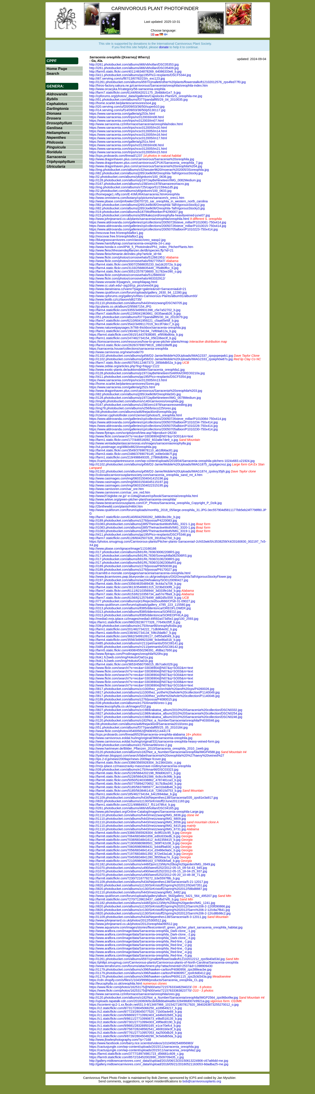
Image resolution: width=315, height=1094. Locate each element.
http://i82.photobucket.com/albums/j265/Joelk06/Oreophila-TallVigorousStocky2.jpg (147, 205)
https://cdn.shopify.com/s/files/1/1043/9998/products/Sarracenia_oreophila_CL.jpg (146, 980)
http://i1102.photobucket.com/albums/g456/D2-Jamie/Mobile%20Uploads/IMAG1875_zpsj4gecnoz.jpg (160, 464)
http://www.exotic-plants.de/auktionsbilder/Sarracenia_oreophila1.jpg (137, 369)
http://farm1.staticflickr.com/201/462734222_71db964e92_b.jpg (133, 629)
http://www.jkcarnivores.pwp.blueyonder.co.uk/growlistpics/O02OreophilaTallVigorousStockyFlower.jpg (160, 576)
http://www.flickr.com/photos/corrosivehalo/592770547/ (127, 261)
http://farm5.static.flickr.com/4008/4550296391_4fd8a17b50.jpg (133, 650)
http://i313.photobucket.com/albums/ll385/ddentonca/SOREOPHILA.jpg (139, 615)
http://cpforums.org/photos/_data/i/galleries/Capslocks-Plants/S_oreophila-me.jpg (145, 96)
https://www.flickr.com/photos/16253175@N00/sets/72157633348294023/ (140, 987)
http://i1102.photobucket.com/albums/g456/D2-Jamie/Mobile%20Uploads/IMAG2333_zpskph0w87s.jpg (161, 359)
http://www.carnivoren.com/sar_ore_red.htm (119, 492)
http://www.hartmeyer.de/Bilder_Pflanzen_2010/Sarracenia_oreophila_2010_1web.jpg (149, 748)
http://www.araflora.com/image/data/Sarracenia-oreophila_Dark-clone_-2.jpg (142, 934)
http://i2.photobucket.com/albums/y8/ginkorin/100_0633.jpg (130, 190)
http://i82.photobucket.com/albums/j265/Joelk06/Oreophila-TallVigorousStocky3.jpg (147, 208)
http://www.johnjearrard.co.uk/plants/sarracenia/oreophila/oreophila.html (139, 219)
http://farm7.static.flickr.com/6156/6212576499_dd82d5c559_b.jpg (135, 597)
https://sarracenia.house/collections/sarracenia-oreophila (128, 348)
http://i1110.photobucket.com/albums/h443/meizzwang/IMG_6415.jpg (137, 825)
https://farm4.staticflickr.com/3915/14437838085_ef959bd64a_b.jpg (136, 334)
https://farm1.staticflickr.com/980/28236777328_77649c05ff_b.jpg (134, 622)
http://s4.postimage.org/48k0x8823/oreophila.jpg (122, 447)
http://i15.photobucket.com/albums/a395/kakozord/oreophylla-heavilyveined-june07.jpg (149, 215)
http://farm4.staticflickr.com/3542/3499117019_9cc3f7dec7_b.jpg (134, 324)
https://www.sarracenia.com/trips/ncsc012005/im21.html (128, 148)
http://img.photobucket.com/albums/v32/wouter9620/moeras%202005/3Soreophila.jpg (149, 169)
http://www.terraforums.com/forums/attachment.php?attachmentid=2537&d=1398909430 (150, 966)
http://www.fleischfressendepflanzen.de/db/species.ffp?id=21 (131, 250)
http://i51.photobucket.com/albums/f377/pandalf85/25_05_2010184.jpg (138, 727)
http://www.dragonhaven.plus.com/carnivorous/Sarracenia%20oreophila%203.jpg (145, 390)
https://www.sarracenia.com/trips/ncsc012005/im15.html (128, 152)
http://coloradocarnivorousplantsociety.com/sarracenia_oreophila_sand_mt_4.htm (145, 475)
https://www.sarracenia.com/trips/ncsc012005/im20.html (128, 127)
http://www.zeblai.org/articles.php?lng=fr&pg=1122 (124, 366)
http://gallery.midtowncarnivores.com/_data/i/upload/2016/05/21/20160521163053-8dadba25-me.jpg (158, 1064)
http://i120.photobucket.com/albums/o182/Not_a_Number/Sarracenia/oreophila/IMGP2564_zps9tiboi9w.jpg (163, 997)
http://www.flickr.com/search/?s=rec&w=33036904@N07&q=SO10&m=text (141, 685)
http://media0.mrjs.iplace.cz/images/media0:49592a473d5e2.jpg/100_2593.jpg (143, 618)
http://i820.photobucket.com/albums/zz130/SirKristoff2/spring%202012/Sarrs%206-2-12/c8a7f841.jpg (159, 910)
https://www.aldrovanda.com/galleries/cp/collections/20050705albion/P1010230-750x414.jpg (153, 429)
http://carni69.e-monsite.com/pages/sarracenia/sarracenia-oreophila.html (139, 573)
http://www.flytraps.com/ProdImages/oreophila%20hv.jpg (128, 654)
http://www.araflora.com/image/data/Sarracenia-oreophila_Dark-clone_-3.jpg (142, 938)
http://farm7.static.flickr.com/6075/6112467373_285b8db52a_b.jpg (135, 362)
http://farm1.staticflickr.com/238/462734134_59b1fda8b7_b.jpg (132, 632)
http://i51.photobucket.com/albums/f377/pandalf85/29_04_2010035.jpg (138, 99)
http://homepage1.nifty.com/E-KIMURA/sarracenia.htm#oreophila (134, 194)
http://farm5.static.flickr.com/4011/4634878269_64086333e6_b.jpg (135, 71)
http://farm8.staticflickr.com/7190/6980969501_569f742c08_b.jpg (134, 843)
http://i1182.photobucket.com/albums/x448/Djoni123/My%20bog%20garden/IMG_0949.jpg (152, 864)
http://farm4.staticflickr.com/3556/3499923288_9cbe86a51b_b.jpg (134, 639)
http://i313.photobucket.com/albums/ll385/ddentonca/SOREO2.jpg (135, 611)
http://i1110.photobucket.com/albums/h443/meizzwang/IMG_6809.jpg (137, 818)
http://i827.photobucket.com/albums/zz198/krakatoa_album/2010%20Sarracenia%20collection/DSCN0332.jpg (165, 710)
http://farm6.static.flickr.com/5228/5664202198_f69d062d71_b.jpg (135, 773)
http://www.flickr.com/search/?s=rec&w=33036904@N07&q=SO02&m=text (141, 668)
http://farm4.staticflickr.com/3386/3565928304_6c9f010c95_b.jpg (134, 832)
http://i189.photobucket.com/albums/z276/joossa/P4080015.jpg (133, 699)
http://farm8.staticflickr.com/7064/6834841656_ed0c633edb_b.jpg (134, 836)
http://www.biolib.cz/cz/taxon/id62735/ (115, 299)
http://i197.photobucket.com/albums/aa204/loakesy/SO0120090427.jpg (138, 580)
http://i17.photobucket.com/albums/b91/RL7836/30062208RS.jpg (134, 552)
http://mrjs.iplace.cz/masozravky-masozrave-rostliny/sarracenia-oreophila (140, 766)
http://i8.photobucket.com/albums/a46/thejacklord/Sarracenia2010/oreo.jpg (141, 724)
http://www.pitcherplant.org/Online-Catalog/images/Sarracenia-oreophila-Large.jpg (146, 811)
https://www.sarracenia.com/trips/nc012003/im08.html (126, 117)
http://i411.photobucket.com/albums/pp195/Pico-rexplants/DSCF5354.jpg (140, 376)
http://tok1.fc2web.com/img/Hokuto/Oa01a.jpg (121, 657)
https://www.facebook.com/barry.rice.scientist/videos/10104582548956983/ (141, 1043)
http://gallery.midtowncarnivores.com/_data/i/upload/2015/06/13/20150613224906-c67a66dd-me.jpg (158, 1060)
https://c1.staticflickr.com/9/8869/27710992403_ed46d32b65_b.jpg (135, 1015)
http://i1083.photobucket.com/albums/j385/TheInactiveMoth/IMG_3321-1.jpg (142, 524)
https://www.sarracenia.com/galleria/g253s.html (122, 113)
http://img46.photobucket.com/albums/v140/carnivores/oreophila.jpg (136, 401)
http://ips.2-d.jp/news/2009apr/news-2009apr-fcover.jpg (127, 759)
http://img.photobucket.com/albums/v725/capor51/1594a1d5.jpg (133, 187)
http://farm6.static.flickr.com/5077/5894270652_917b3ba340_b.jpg (135, 783)
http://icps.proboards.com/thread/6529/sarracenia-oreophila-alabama (137, 734)
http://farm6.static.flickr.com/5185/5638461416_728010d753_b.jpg (135, 790)
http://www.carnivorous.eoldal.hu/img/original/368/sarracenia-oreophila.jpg (140, 738)
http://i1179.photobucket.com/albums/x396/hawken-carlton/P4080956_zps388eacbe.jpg (150, 969)
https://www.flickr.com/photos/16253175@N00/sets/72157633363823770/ (140, 990)
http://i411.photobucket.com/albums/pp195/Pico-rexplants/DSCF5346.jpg (140, 534)
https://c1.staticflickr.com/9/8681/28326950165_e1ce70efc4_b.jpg (135, 1025)
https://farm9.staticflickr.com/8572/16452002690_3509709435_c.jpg (136, 1057)
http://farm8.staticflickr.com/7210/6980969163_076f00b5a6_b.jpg (134, 860)
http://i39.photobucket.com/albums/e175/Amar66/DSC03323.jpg (133, 769)
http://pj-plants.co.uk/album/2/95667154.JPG (120, 306)
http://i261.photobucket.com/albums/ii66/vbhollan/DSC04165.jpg (134, 808)
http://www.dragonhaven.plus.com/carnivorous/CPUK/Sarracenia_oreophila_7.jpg (146, 162)
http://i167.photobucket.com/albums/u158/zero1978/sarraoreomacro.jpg (139, 183)
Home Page (57, 68)
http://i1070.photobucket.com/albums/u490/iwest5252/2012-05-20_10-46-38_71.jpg (147, 875)
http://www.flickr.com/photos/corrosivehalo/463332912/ (127, 278)
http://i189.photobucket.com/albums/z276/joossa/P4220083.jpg (133, 520)
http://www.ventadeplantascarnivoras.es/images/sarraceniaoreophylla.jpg (140, 443)
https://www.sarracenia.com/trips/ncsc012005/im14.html (128, 131)
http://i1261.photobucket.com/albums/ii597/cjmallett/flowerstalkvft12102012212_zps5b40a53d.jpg (157, 959)
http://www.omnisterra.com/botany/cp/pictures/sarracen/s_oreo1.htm (136, 198)
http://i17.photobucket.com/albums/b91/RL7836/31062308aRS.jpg (135, 562)
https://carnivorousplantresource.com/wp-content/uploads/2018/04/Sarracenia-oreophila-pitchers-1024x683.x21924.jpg (172, 461)
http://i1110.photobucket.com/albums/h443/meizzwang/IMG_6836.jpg (137, 815)
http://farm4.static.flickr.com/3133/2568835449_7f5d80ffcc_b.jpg (133, 268)
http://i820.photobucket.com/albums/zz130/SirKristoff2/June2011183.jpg (139, 801)
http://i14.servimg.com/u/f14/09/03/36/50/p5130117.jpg (127, 110)
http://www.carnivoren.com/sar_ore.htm (116, 489)
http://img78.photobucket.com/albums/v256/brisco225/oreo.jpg (132, 408)
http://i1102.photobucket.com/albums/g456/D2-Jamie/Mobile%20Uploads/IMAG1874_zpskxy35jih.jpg (159, 471)
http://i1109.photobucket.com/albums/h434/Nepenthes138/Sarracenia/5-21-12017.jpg (148, 882)
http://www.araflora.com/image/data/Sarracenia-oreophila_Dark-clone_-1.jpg (142, 931)
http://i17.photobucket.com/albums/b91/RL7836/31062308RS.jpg (134, 559)
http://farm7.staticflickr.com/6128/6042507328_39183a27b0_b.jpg (135, 538)
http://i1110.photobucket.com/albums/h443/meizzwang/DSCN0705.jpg (138, 303)
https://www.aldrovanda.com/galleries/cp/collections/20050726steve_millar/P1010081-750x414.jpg (157, 222)
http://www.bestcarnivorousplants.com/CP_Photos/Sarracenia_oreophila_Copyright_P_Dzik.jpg (155, 503)
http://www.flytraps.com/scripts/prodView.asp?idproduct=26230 (133, 433)
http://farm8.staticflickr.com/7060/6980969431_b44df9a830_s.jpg (134, 846)
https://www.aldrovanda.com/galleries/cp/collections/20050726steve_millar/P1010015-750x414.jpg (157, 226)
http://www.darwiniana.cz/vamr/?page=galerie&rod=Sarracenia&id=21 (137, 289)
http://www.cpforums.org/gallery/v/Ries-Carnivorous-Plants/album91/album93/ (143, 296)
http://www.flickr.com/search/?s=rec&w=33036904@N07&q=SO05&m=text (141, 678)
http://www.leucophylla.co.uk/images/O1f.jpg (120, 706)
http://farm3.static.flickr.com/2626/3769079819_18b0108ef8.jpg (133, 345)
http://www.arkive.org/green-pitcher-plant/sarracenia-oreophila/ (132, 499)
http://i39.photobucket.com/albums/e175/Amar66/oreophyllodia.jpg (135, 625)
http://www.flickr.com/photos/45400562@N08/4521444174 (129, 731)
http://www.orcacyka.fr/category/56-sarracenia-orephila (127, 89)
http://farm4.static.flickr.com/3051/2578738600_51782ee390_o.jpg (135, 271)
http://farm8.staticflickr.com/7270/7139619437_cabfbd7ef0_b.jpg (134, 899)
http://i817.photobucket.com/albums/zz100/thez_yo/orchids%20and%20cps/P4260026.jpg (151, 689)
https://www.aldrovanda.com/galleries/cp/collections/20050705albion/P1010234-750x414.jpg (153, 422)
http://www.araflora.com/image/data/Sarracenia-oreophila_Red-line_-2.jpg (140, 945)
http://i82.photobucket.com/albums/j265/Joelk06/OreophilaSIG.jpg (135, 394)
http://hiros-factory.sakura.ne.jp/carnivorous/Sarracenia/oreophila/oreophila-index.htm (148, 85)
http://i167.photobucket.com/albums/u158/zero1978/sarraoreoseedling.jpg (140, 404)
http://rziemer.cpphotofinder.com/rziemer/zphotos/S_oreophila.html (135, 415)
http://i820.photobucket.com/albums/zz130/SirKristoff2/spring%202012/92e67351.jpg (148, 885)
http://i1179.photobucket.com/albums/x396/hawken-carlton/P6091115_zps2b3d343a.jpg (150, 976)
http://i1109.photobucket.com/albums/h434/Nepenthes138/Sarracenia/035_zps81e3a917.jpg (153, 797)
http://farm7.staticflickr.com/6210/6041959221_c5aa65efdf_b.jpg (134, 320)
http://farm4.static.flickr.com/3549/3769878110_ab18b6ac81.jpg (133, 450)
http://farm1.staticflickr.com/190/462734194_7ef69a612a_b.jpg (132, 331)
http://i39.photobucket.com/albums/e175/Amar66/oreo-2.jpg (130, 745)
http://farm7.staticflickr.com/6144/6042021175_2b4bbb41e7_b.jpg (135, 92)
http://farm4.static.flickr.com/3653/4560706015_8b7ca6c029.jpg (133, 664)
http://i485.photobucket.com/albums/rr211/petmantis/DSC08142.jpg (136, 647)
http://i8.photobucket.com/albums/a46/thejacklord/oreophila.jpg (133, 411)
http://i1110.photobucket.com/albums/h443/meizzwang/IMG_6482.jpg (137, 892)
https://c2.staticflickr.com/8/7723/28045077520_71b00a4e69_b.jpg (135, 1011)
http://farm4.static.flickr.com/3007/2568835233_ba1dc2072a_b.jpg (135, 264)
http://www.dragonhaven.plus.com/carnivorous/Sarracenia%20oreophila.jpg (141, 159)
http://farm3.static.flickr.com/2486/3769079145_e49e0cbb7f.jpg (133, 454)
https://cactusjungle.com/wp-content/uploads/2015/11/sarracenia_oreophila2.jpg (145, 1050)
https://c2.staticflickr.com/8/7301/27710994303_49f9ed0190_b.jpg (135, 1022)
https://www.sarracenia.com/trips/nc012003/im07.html (126, 120)
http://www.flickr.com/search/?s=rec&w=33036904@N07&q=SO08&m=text (141, 682)
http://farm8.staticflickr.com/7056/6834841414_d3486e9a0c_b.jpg (134, 850)
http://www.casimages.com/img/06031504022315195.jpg (128, 485)
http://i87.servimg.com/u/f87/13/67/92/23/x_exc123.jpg (127, 78)
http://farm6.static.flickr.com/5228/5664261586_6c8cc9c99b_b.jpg (135, 776)
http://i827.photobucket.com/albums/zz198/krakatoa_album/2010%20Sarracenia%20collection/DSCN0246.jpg (165, 717)
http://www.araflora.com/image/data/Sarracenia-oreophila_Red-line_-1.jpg (140, 941)
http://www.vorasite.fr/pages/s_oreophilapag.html (123, 282)
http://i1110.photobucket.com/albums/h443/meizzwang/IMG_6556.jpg (137, 822)
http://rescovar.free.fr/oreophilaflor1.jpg (116, 233)
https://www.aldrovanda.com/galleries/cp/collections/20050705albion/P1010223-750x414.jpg (153, 229)
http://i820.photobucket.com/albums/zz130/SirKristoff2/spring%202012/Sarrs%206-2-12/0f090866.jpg (159, 906)
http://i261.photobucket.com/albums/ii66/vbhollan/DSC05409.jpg (134, 68)
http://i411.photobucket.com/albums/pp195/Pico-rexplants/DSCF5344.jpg (140, 75)
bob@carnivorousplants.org (201, 1081)
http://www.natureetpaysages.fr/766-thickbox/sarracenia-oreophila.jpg (137, 327)
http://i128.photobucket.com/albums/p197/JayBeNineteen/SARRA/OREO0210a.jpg (147, 373)
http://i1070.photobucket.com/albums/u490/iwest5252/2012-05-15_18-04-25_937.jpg (148, 871)
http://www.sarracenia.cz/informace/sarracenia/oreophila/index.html (136, 124)
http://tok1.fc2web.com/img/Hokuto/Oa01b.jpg (121, 661)
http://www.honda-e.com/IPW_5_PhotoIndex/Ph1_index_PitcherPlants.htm (141, 247)
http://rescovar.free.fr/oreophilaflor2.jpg (116, 236)
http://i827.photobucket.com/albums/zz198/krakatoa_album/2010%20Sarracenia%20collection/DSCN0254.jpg (165, 713)
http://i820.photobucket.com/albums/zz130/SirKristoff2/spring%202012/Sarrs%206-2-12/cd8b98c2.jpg (160, 913)
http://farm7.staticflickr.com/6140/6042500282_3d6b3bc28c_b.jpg (134, 517)
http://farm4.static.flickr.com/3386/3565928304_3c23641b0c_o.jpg (135, 762)
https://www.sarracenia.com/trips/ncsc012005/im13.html (128, 380)
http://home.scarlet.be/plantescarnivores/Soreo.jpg (124, 383)
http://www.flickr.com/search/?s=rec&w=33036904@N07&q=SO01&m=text (141, 436)
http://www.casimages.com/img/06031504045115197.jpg (128, 482)
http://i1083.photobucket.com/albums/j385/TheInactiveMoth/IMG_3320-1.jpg (142, 527)
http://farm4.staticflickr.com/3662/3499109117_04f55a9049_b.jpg (134, 636)
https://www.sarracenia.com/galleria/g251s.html (122, 141)
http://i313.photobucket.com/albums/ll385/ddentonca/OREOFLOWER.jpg (140, 608)
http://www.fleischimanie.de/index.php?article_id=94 (125, 254)
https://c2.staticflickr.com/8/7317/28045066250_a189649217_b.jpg (135, 1008)
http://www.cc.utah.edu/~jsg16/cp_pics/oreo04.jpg (123, 285)
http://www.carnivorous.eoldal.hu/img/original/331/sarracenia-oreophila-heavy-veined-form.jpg (154, 741)
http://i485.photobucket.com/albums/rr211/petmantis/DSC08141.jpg (136, 643)
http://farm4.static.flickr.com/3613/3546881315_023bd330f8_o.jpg (135, 587)
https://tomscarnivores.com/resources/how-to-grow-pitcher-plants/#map (138, 341)
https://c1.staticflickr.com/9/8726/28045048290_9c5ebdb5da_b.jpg (135, 1036)
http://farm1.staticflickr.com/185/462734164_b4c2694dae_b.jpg (133, 794)
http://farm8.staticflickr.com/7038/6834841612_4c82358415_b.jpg (134, 839)
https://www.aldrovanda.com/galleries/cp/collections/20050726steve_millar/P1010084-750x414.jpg (157, 418)
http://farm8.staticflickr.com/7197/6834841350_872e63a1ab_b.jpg (135, 853)
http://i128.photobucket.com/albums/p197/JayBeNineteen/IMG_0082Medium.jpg (145, 180)
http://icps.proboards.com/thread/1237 (115, 155)
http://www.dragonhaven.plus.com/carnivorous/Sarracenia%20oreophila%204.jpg (145, 166)
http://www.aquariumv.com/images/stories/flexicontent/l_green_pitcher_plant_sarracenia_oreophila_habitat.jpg (165, 927)
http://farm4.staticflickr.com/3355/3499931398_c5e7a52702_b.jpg (134, 310)
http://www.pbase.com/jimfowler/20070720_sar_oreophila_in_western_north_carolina (148, 201)
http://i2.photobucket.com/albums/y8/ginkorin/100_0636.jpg (130, 176)
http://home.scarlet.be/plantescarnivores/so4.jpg (122, 103)
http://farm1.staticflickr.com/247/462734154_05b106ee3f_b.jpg (132, 338)
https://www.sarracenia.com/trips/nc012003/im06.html (126, 145)
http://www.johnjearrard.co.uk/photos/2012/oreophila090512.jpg (133, 924)
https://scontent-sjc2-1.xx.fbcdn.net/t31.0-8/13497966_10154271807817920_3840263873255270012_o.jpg (164, 1004)
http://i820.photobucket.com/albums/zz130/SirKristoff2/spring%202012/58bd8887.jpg (148, 889)
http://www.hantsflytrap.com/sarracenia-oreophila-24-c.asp (129, 243)
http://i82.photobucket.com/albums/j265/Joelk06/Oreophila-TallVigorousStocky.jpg (146, 173)
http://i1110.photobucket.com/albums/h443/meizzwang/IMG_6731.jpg (137, 829)
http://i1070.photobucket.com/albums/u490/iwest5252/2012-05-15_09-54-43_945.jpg (148, 867)
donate (164, 47)
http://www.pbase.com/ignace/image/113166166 (122, 548)
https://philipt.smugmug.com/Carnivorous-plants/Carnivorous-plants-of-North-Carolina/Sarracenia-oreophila (163, 962)
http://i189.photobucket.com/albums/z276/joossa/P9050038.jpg (133, 566)
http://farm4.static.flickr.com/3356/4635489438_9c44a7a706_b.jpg (135, 583)
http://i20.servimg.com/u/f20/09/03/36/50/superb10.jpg (126, 106)
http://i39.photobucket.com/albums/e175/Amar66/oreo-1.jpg (130, 703)
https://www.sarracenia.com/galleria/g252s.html (122, 387)
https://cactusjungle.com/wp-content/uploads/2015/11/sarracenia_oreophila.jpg (144, 1046)
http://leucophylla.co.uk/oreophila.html (115, 983)
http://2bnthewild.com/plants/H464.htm (116, 506)
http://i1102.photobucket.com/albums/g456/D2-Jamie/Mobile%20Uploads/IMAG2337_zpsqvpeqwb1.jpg (161, 355)
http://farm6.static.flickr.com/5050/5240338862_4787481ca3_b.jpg (135, 780)
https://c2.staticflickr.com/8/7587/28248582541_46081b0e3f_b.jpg (135, 1029)
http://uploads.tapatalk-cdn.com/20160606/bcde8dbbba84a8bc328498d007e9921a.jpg (149, 1001)
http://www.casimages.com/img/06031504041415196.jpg (128, 478)
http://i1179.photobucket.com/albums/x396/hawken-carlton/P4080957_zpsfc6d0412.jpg (149, 973)
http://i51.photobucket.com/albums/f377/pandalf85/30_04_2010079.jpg (138, 317)
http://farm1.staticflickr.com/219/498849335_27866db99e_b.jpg (133, 457)
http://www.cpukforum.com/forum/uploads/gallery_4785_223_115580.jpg (139, 604)
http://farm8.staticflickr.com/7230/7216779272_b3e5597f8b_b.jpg (134, 878)
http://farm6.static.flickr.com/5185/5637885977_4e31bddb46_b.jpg (135, 787)
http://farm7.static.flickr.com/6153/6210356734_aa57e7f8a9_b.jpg (135, 594)
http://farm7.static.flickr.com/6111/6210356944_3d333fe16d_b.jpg (135, 590)
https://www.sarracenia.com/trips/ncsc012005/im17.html (128, 138)
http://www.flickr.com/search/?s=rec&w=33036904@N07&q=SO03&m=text (141, 671)
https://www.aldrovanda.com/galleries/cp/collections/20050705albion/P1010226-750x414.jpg (153, 426)
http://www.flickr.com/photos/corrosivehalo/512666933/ (127, 275)
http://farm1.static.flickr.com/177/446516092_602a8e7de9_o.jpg (133, 440)
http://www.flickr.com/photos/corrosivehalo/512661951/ (127, 257)
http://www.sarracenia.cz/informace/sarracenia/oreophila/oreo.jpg (134, 994)
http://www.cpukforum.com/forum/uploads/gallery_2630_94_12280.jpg (138, 292)
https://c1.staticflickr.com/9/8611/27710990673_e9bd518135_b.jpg (135, 1018)
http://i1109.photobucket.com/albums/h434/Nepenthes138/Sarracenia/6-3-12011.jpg (147, 917)
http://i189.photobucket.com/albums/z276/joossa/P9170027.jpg (133, 569)
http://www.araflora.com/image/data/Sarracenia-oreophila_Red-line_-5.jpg (140, 955)
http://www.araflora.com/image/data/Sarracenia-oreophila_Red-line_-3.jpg (140, 948)
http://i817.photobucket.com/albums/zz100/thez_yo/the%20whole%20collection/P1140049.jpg (154, 692)
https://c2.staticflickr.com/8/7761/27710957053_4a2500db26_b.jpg (135, 1032)
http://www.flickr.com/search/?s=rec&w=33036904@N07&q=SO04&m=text (141, 675)
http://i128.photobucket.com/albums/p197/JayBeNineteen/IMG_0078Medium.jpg (145, 397)
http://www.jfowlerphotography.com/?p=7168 (120, 1039)
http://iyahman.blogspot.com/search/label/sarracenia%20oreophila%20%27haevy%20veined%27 (156, 755)
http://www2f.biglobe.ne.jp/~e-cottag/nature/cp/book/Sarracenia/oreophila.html (143, 496)
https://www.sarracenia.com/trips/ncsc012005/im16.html (128, 134)
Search (53, 73)
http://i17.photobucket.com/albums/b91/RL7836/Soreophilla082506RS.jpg (140, 555)
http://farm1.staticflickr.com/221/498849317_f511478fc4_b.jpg (132, 804)
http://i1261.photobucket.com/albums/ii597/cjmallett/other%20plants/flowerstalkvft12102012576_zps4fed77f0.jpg (167, 82)
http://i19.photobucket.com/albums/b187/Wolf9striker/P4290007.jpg (136, 212)
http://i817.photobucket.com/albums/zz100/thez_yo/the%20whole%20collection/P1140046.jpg (154, 696)
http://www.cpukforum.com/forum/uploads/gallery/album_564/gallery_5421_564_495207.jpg (153, 896)
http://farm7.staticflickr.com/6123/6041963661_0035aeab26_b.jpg (135, 313)
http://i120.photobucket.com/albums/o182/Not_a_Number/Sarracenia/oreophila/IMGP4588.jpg (154, 752)
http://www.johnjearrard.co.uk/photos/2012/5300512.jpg (127, 920)
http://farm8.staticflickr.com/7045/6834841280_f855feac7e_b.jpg (134, 857)
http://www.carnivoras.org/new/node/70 (116, 352)
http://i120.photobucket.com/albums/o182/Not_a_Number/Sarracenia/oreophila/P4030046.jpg (154, 720)
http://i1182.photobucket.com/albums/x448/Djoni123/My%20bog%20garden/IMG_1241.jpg (152, 903)
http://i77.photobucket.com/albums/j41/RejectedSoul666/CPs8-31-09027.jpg (142, 601)
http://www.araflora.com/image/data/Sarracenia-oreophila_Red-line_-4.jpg (140, 952)
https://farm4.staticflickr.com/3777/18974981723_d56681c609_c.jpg (136, 1053)
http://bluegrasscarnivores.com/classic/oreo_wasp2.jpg (127, 240)
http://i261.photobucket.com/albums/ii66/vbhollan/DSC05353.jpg (134, 64)
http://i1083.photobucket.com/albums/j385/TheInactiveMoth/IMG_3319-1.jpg (142, 531)
